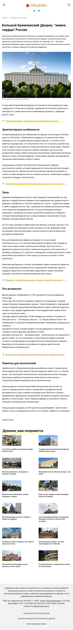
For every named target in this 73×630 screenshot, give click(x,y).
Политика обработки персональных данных (36, 619)
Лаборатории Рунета (40, 606)
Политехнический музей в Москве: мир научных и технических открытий (38, 184)
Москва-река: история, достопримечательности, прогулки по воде (35, 355)
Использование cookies (37, 624)
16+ (8, 601)
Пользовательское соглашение (36, 613)
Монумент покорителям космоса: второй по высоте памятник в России (37, 280)
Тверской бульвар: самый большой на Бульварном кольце (31, 121)
